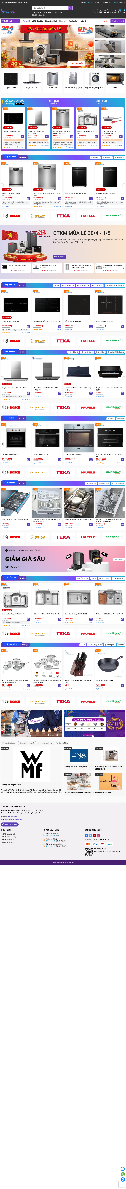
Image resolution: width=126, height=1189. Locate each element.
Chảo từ (121, 927)
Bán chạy (14, 178)
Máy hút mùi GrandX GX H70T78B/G (36, 154)
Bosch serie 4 (95, 179)
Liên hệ (83, 21)
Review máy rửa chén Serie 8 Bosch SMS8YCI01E (108, 1092)
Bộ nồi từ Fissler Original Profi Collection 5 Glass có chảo (47, 964)
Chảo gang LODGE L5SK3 (104, 962)
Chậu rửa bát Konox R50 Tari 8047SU (45, 899)
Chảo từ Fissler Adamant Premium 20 (14, 1006)
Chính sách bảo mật (9, 1158)
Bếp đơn (56, 353)
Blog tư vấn (74, 21)
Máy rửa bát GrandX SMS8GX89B (107, 215)
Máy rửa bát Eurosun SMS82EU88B (76, 215)
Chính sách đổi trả (8, 1164)
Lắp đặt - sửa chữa (38, 15)
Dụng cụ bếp (58, 12)
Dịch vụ (63, 21)
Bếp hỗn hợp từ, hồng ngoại (115, 353)
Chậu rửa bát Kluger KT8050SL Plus (87, 154)
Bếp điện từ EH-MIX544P (73, 436)
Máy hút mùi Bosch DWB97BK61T (107, 546)
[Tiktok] (98, 1159)
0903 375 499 (13, 1140)
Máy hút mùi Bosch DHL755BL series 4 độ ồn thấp (47, 547)
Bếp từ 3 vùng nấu (83, 353)
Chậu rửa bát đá (104, 817)
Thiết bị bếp (48, 12)
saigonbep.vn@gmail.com (13, 1143)
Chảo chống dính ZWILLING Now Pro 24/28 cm (111, 154)
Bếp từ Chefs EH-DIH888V (11, 153)
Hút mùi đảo (100, 464)
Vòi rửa (93, 817)
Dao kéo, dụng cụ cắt (95, 927)
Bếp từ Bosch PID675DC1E (73, 389)
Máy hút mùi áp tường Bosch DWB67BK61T (74, 547)
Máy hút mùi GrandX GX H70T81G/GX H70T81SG (45, 500)
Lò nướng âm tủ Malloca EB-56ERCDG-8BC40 (108, 654)
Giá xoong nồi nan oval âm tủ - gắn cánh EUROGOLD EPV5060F (109, 717)
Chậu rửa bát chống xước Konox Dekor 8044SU (77, 900)
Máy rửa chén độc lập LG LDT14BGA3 (14, 263)
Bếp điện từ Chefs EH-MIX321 (106, 436)
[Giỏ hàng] (123, 11)
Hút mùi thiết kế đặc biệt (116, 464)
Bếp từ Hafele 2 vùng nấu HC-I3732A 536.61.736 (45, 437)
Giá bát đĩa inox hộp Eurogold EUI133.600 (78, 716)
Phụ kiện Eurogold (118, 680)
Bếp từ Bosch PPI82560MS (11, 436)
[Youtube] (94, 1159)
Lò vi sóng (111, 573)
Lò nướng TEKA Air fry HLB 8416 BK (14, 653)
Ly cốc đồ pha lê (110, 927)
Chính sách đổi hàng (103, 1117)
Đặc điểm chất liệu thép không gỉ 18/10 (79, 1117)
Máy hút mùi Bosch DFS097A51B (13, 546)
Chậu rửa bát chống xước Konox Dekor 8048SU (108, 900)
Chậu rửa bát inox (82, 817)
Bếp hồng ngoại (97, 353)
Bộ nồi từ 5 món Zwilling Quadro (43, 1006)
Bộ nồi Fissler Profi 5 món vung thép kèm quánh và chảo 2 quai (15, 964)
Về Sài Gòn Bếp (37, 21)
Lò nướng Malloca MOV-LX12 (74, 653)
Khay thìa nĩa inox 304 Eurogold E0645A (15, 716)
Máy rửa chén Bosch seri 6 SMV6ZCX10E (109, 263)
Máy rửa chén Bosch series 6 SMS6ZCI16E (11, 216)
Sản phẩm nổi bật (51, 21)
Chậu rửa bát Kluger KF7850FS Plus (76, 853)
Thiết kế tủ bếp (37, 12)
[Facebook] (86, 1159)
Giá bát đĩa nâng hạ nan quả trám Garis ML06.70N (109, 761)
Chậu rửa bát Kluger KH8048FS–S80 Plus (47, 853)
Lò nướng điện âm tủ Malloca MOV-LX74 (46, 653)
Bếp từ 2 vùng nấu (68, 353)
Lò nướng (120, 573)
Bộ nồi (83, 927)
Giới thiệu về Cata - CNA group (75, 1091)
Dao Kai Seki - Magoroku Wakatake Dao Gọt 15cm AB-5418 (109, 1007)
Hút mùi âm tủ (73, 464)
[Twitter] (90, 1159)
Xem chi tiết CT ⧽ (59, 325)
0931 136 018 (50, 1165)
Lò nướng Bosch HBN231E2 (74, 609)
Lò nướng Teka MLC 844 (41, 609)
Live (107, 21)
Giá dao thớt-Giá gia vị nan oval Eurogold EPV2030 (15, 761)
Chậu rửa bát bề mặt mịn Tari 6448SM (14, 899)
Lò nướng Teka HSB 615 (10, 609)
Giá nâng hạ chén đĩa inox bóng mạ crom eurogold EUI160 (46, 717)
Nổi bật (13, 353)
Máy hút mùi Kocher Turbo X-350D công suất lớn (78, 500)
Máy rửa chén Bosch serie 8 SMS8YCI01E (47, 263)
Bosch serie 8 (119, 179)
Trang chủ (26, 21)
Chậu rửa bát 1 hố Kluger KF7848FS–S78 (109, 853)
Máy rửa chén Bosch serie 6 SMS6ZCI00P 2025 (62, 154)
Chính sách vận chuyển (10, 1161)
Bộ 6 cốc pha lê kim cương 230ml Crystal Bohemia (78, 1007)
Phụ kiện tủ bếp (91, 680)
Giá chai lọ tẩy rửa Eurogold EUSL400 (45, 759)
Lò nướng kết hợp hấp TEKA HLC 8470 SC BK (109, 610)
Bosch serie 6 (107, 179)
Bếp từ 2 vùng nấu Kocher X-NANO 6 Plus (46, 389)
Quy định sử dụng (8, 1166)
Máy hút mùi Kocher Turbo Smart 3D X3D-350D (109, 500)
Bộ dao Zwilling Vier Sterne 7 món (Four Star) (78, 964)
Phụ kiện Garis (104, 680)
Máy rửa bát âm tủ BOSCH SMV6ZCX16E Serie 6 (78, 264)
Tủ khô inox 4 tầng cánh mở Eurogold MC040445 (77, 761)
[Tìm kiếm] (70, 8)
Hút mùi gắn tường (87, 464)
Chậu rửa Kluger (118, 817)
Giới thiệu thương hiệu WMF (11, 1109)
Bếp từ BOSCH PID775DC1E (105, 389)
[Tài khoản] (110, 11)
